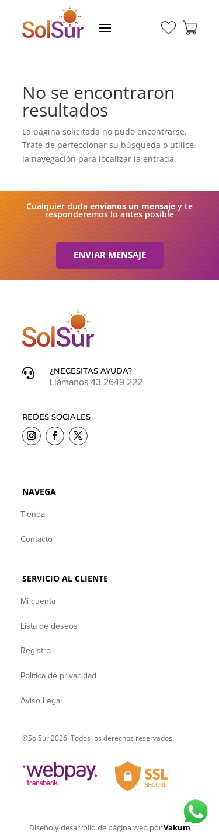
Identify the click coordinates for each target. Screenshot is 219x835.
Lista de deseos (49, 626)
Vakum (177, 827)
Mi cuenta (37, 601)
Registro (35, 651)
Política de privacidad (58, 676)
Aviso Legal (41, 701)
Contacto (36, 539)
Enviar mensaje (110, 254)
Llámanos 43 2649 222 (96, 382)
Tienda (32, 514)
